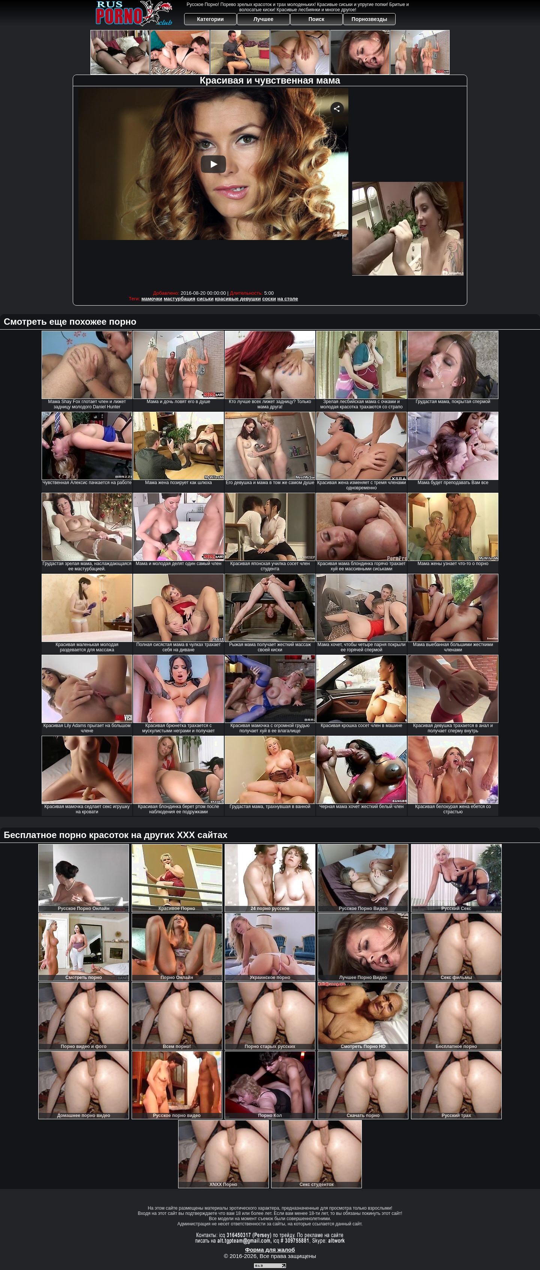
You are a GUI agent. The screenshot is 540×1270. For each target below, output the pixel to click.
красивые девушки (238, 298)
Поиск (316, 19)
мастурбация (179, 298)
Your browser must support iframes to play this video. (213, 187)
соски (269, 298)
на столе (288, 298)
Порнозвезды (369, 19)
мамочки (151, 298)
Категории (210, 19)
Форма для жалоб (270, 1249)
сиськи (204, 298)
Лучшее (263, 19)
